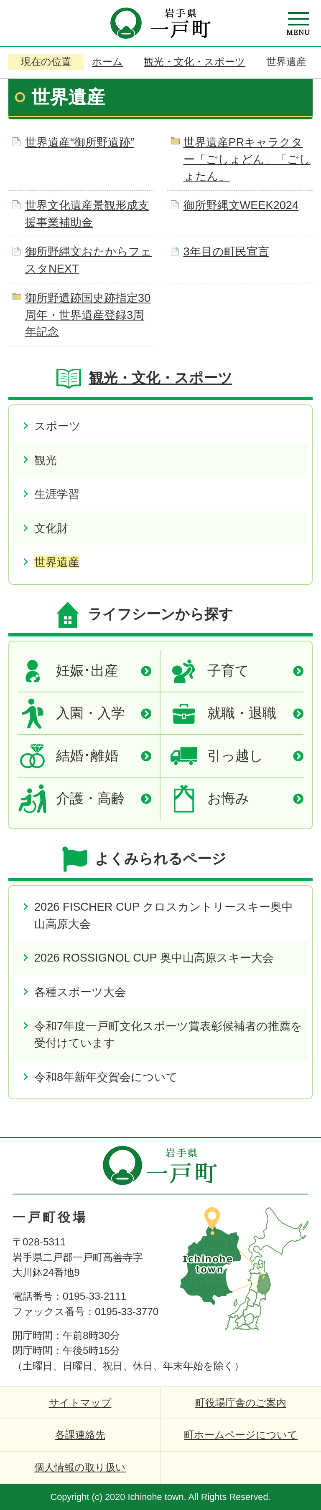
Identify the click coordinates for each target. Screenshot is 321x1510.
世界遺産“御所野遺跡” (79, 142)
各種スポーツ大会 (80, 991)
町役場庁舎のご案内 (240, 1402)
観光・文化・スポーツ (194, 61)
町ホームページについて (241, 1434)
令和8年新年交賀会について (106, 1077)
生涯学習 (56, 493)
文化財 (51, 528)
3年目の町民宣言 (226, 251)
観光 (45, 460)
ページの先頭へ (287, 1152)
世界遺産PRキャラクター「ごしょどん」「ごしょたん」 (247, 159)
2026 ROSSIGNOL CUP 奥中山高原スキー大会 (154, 957)
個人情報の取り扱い (80, 1467)
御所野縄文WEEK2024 (241, 205)
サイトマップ (80, 1402)
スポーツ (57, 425)
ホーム (107, 61)
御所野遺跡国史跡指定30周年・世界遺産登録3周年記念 (87, 314)
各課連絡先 (80, 1434)
